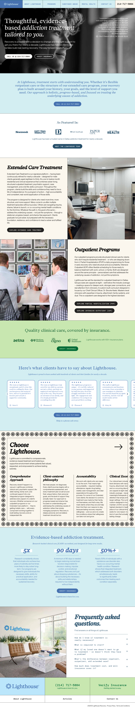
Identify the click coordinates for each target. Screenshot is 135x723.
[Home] (11, 4)
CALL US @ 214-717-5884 (18, 56)
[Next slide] (118, 460)
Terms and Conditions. (123, 718)
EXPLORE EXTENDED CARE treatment (25, 242)
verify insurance (45, 56)
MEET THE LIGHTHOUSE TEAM (67, 159)
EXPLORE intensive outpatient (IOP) (94, 323)
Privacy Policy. (111, 718)
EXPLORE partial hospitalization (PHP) (96, 316)
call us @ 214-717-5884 (67, 104)
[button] (127, 406)
